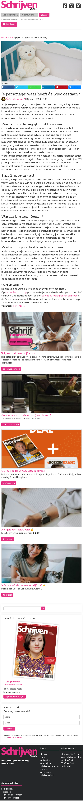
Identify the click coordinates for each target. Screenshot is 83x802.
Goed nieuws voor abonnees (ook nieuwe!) (26, 415)
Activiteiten (45, 760)
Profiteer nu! (9, 483)
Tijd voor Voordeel (10, 797)
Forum (43, 757)
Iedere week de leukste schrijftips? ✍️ (23, 585)
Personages (19, 306)
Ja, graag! (7, 539)
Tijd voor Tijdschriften (11, 794)
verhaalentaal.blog (16, 292)
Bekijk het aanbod (11, 369)
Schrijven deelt (47, 775)
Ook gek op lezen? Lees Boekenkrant (23, 471)
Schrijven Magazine (49, 766)
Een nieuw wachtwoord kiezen (32, 19)
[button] (9, 24)
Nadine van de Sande (15, 98)
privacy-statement (15, 737)
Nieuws (43, 754)
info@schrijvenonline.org (15, 760)
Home (4, 37)
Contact (44, 769)
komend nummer (13, 684)
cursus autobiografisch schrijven (59, 295)
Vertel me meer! (11, 424)
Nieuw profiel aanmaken (10, 19)
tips (11, 37)
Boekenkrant (7, 788)
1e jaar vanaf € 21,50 (14, 696)
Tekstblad (6, 792)
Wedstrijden (46, 763)
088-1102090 (7, 763)
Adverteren (45, 772)
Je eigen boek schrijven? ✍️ (17, 529)
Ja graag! (7, 594)
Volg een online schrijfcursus (18, 353)
